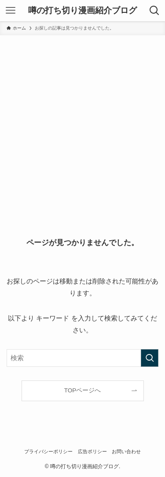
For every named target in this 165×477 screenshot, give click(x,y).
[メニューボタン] (10, 10)
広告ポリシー (92, 451)
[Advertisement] (82, 122)
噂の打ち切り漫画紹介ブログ (82, 11)
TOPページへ (82, 390)
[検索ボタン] (154, 10)
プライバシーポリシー (48, 451)
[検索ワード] (82, 358)
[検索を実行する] (149, 358)
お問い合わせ (126, 451)
